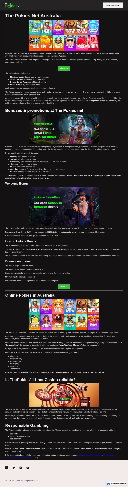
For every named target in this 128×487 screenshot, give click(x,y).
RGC (80, 455)
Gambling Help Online (91, 455)
